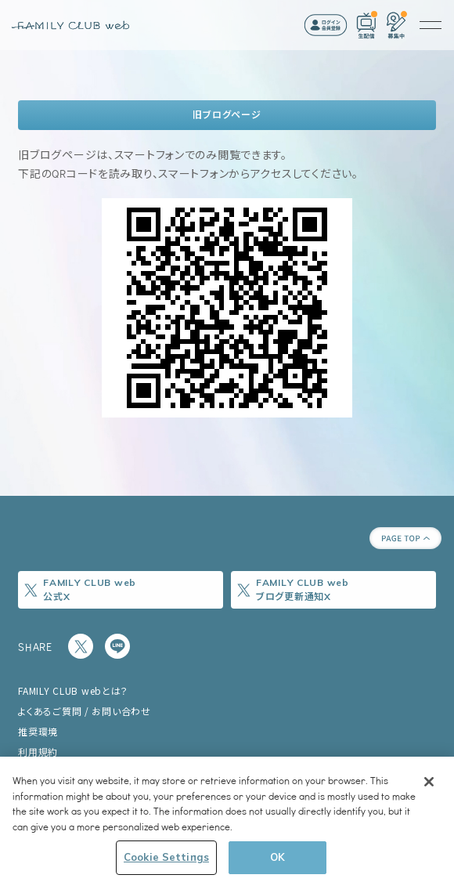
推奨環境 (38, 731)
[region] (227, 819)
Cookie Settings (166, 857)
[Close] (429, 782)
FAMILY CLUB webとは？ (73, 690)
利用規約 (38, 751)
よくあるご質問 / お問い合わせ (84, 711)
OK (277, 857)
